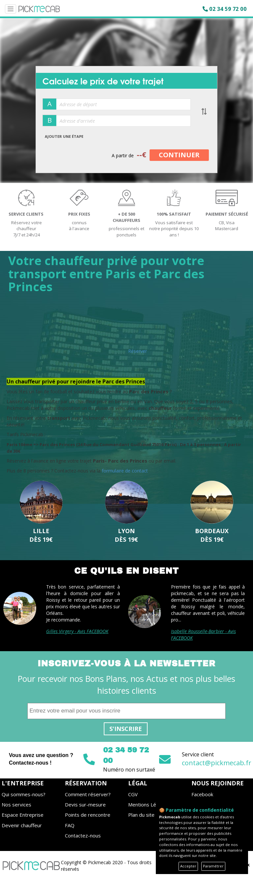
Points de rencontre (87, 814)
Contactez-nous (83, 835)
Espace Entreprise (22, 814)
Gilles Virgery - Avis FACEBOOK (77, 631)
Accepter (188, 866)
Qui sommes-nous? (23, 794)
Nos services (16, 804)
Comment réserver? (88, 794)
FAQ (69, 825)
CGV (133, 794)
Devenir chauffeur (22, 825)
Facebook (202, 794)
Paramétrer (213, 866)
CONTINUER (179, 154)
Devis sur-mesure (85, 804)
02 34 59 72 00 (227, 9)
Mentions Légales (148, 804)
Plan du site (141, 814)
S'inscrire (125, 729)
